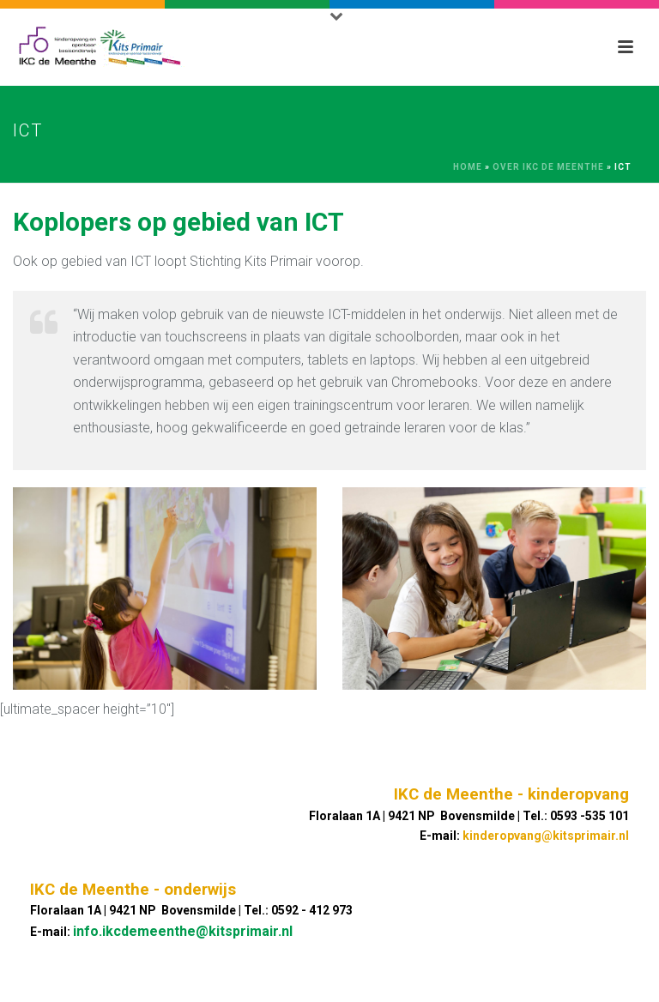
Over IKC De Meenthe (548, 167)
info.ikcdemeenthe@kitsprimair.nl (183, 931)
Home (467, 167)
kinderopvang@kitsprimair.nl (546, 835)
